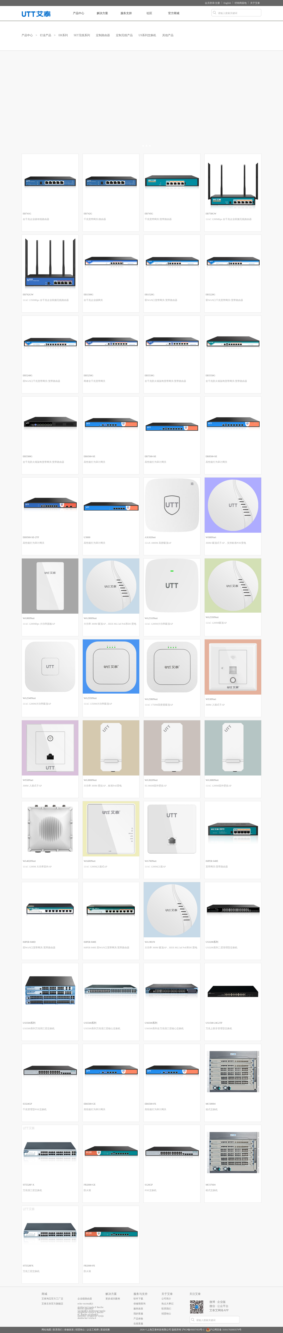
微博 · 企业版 (217, 1301)
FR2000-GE (90, 1184)
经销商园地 (241, 3)
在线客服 (138, 1323)
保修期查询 (139, 1303)
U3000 (87, 537)
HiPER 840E (90, 942)
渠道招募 (105, 1329)
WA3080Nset (212, 780)
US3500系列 (29, 1022)
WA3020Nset (151, 780)
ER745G (149, 213)
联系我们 (166, 1308)
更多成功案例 (113, 1298)
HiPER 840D (29, 942)
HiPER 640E (212, 861)
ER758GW (211, 213)
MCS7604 (210, 1184)
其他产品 (167, 35)
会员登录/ (210, 3)
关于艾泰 (255, 3)
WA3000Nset (90, 780)
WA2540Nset (29, 698)
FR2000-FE (89, 1265)
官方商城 (173, 16)
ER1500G (88, 294)
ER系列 (63, 35)
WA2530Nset (212, 617)
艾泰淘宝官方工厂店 (52, 1298)
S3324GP (27, 1103)
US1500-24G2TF (214, 1022)
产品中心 (78, 16)
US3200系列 (212, 942)
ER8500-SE (211, 456)
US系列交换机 (147, 35)
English (227, 3)
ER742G (88, 213)
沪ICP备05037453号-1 (193, 1329)
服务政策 (138, 1308)
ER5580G (27, 456)
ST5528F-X (28, 1184)
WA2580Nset (151, 699)
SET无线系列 (82, 35)
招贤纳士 (166, 1313)
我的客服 (138, 1313)
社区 (149, 16)
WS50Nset (28, 780)
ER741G (27, 213)
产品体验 (138, 1318)
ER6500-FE (150, 1103)
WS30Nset (211, 699)
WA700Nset (150, 861)
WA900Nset (29, 618)
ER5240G (27, 375)
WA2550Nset (90, 698)
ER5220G (210, 294)
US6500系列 (151, 1022)
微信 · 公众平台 (218, 1306)
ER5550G (210, 375)
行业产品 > (48, 35)
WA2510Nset (151, 618)
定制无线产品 (124, 35)
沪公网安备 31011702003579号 (225, 1329)
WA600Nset (90, 861)
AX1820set (150, 537)
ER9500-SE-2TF (31, 537)
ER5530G (149, 375)
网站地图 (46, 1329)
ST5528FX (28, 1265)
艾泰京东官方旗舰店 (52, 1303)
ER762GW (28, 294)
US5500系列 (90, 1022)
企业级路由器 (85, 1298)
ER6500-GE (90, 1103)
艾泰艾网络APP (219, 1310)
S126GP (149, 1184)
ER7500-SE (150, 456)
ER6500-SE (89, 456)
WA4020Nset (29, 861)
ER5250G (88, 375)
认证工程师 (93, 1329)
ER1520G (149, 294)
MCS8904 (210, 1103)
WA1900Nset (90, 618)
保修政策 (69, 1329)
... (78, 1313)
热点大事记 (167, 1303)
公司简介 (166, 1298)
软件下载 (138, 1298)
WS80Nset (211, 537)
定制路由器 (103, 35)
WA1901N (150, 942)
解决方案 (102, 16)
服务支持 (126, 16)
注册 (217, 3)
